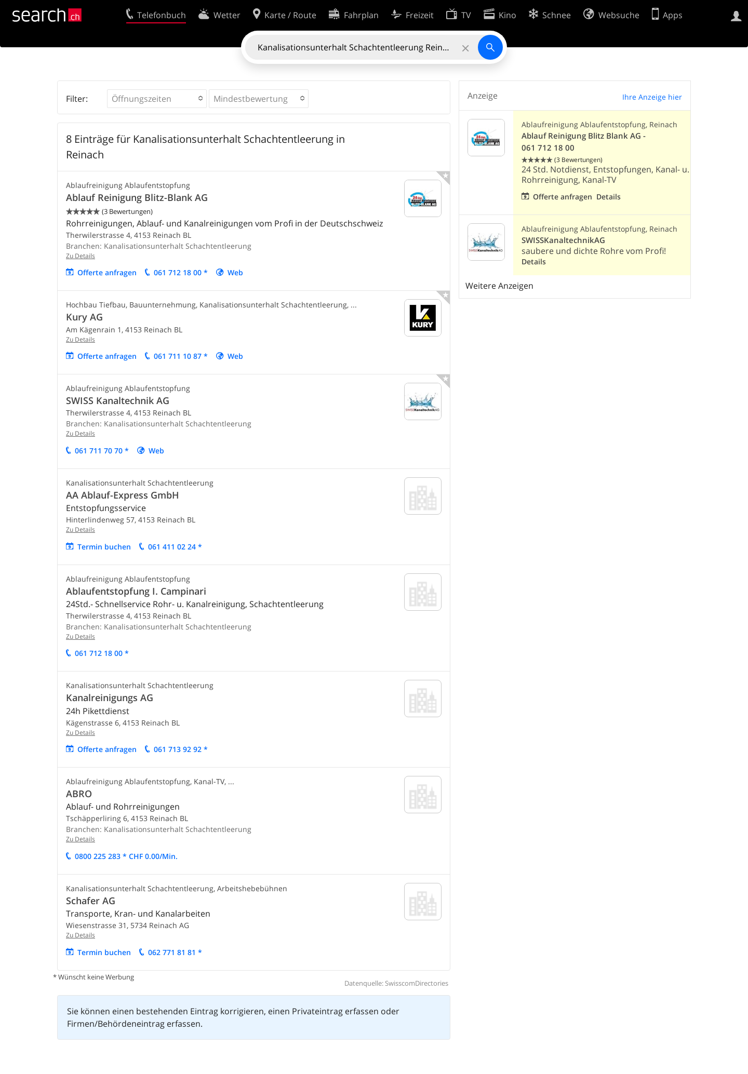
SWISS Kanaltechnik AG (117, 400)
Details (608, 197)
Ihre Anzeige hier (652, 97)
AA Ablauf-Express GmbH (122, 495)
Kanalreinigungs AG (109, 697)
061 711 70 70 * (102, 450)
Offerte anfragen (107, 272)
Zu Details (80, 255)
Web (235, 272)
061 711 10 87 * (181, 356)
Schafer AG (90, 900)
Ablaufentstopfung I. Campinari (136, 591)
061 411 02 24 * (175, 547)
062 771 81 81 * (175, 952)
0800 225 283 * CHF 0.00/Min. (126, 856)
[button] (157, 98)
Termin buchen (104, 547)
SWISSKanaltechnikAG (563, 240)
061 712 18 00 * (181, 272)
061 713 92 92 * (181, 749)
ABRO (79, 793)
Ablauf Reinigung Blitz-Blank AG (137, 197)
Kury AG (84, 317)
